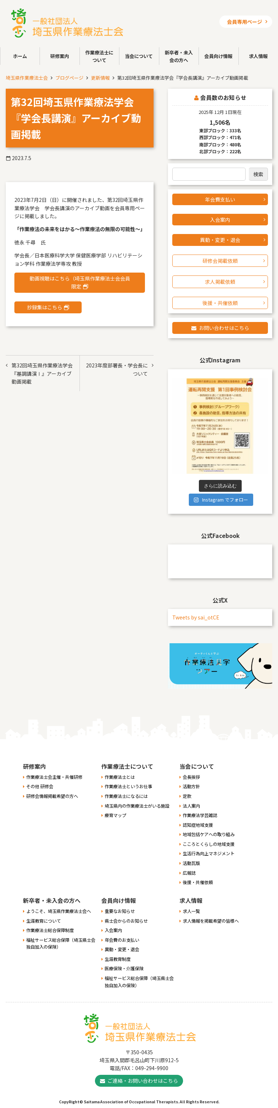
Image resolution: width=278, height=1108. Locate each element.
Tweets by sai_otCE (195, 617)
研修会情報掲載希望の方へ (52, 796)
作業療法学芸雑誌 (200, 815)
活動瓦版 (191, 863)
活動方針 (191, 786)
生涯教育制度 (118, 959)
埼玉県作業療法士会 (27, 77)
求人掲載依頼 (220, 281)
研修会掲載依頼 (220, 260)
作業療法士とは (120, 777)
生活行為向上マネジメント (208, 853)
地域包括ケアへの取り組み (208, 834)
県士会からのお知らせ (126, 921)
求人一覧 (191, 911)
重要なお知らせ (120, 911)
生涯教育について (43, 921)
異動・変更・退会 (220, 239)
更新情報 (100, 77)
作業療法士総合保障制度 (50, 930)
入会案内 (220, 219)
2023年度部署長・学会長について (117, 369)
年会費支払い (220, 199)
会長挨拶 (191, 777)
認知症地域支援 (198, 825)
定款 (187, 796)
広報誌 (189, 873)
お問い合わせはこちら (224, 327)
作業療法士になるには (126, 796)
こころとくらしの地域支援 (208, 844)
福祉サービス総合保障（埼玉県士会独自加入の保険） (60, 943)
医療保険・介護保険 (124, 968)
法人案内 (191, 806)
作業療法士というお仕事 (128, 786)
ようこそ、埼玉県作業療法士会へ (58, 911)
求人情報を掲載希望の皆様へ (211, 921)
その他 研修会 (39, 786)
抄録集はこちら (44, 307)
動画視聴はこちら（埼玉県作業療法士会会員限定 (79, 282)
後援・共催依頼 (220, 302)
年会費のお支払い (122, 940)
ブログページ (69, 77)
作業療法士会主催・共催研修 (54, 777)
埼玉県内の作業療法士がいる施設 (137, 806)
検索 (258, 174)
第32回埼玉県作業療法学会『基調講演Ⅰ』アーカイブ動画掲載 (42, 373)
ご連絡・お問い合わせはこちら (143, 1080)
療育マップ (115, 815)
